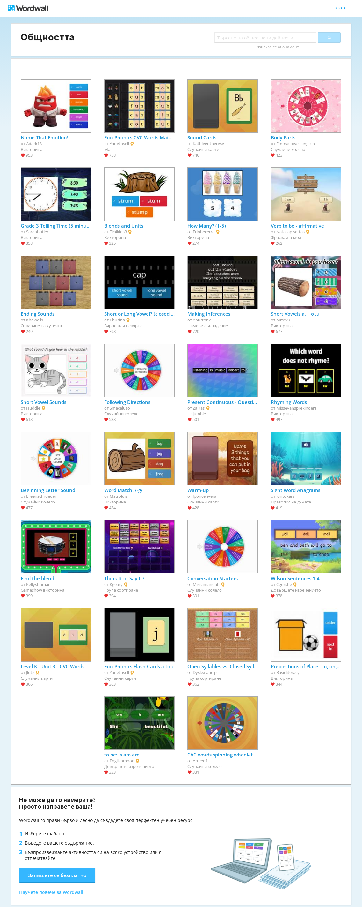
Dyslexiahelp (205, 672)
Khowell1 (34, 320)
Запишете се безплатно (57, 875)
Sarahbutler (37, 232)
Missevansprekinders (296, 408)
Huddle (33, 408)
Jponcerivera (204, 496)
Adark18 (34, 143)
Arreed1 (200, 760)
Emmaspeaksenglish (295, 143)
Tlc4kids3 (118, 232)
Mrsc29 (283, 320)
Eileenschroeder (41, 496)
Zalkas (199, 408)
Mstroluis (118, 496)
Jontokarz (285, 496)
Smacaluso (120, 408)
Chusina (117, 320)
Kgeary (116, 584)
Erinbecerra (203, 232)
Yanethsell (119, 143)
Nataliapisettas (290, 232)
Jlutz (30, 672)
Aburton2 (202, 320)
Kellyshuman (38, 584)
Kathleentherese (208, 143)
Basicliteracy (288, 672)
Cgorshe (284, 584)
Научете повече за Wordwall (51, 892)
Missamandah (206, 584)
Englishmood (122, 760)
